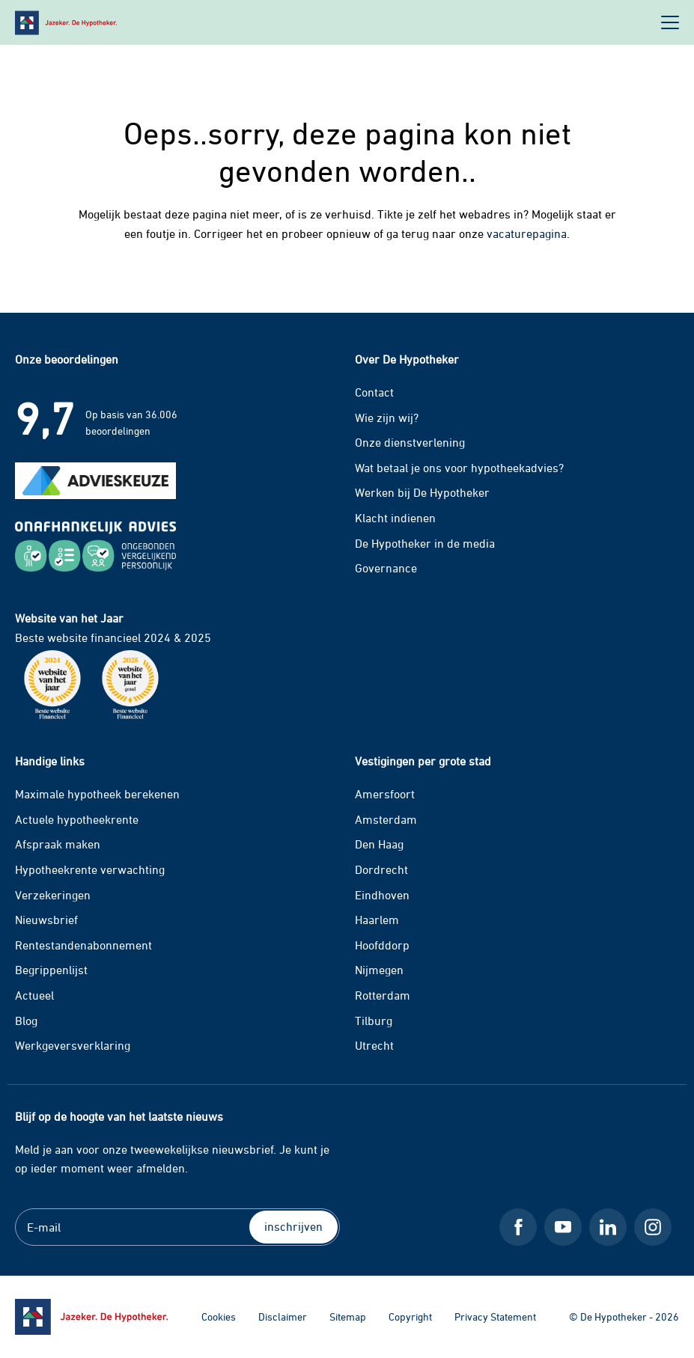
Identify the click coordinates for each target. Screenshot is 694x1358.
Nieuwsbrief (46, 919)
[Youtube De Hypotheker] (563, 1227)
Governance (386, 568)
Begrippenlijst (51, 969)
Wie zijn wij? (386, 417)
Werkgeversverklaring (72, 1045)
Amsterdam (386, 819)
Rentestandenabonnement (83, 945)
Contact (374, 392)
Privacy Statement (495, 1316)
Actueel (34, 995)
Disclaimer (282, 1316)
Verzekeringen (53, 895)
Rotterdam (382, 995)
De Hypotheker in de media (425, 543)
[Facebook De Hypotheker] (518, 1227)
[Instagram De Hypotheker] (653, 1227)
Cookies (218, 1316)
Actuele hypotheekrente (77, 819)
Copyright (410, 1316)
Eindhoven (382, 895)
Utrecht (374, 1045)
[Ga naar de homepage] (91, 1317)
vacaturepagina (527, 233)
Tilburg (373, 1020)
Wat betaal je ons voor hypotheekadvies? (459, 467)
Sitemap (347, 1316)
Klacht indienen (395, 517)
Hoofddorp (382, 945)
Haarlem (377, 919)
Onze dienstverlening (410, 442)
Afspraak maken (57, 844)
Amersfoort (385, 794)
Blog (26, 1020)
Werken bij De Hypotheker (422, 492)
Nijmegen (379, 969)
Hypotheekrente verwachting (90, 869)
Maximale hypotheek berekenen (97, 794)
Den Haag (379, 844)
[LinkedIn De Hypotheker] (608, 1227)
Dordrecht (381, 869)
